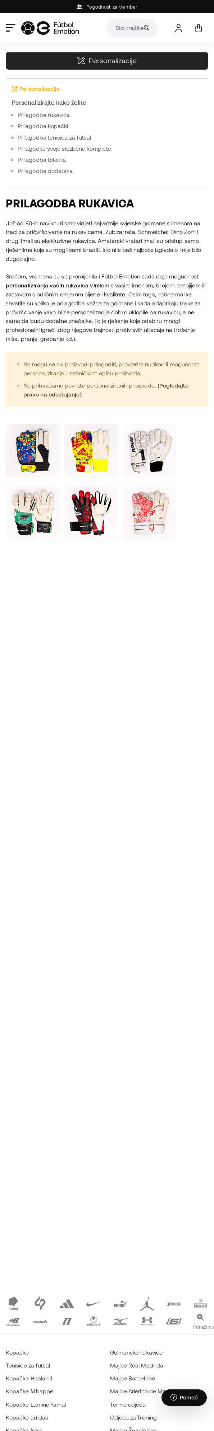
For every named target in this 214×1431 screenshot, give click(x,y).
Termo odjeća (128, 1404)
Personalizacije (36, 88)
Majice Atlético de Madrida (145, 1391)
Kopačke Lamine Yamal (36, 1404)
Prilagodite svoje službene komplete (64, 148)
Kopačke (17, 1352)
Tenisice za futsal (28, 1365)
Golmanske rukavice (136, 1352)
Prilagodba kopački (43, 126)
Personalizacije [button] (106, 61)
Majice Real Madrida (136, 1365)
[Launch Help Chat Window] (184, 1397)
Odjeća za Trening (133, 1417)
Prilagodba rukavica (44, 115)
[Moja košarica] (198, 28)
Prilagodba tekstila (42, 159)
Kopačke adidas (27, 1417)
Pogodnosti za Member (107, 7)
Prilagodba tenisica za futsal (54, 137)
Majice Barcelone (132, 1378)
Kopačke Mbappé (29, 1391)
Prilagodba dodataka (45, 171)
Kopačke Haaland (29, 1378)
